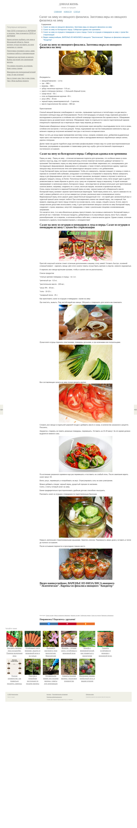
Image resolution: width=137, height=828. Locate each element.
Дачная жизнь (68, 4)
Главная (58, 11)
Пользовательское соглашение (60, 694)
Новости (68, 11)
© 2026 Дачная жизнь (12, 694)
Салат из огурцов (96, 615)
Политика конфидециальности (54, 697)
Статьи (77, 11)
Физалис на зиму (75, 615)
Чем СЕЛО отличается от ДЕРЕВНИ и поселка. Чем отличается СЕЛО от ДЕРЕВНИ (21, 33)
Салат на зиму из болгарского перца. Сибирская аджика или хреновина (71, 29)
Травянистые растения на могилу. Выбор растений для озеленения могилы (20, 59)
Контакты (49, 694)
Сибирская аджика (85, 615)
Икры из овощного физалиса (62, 615)
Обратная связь (90, 694)
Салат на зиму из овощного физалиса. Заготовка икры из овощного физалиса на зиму (77, 27)
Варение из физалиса (107, 615)
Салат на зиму (50, 615)
